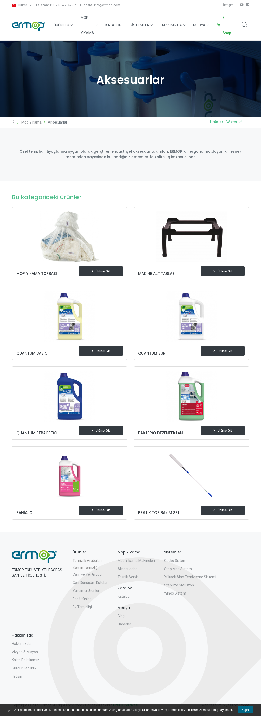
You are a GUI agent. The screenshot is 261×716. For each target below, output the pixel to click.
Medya (201, 25)
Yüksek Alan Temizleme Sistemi (190, 577)
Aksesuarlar (127, 569)
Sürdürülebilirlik (24, 668)
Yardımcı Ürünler (86, 591)
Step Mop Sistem (178, 569)
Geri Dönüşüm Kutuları (90, 582)
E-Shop (227, 25)
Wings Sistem (175, 593)
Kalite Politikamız (25, 660)
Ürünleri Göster (226, 122)
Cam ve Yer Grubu (87, 574)
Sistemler (141, 25)
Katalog (113, 25)
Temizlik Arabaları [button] (87, 561)
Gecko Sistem (175, 561)
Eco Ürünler (82, 599)
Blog (121, 616)
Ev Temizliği (82, 607)
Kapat (246, 710)
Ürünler (63, 25)
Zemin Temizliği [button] (85, 567)
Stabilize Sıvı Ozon (179, 585)
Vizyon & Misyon (25, 652)
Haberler (124, 624)
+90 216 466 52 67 (56, 5)
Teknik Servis (128, 577)
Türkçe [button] (20, 5)
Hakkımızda (173, 25)
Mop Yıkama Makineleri (136, 561)
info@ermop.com (100, 5)
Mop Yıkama (89, 25)
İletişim (228, 5)
